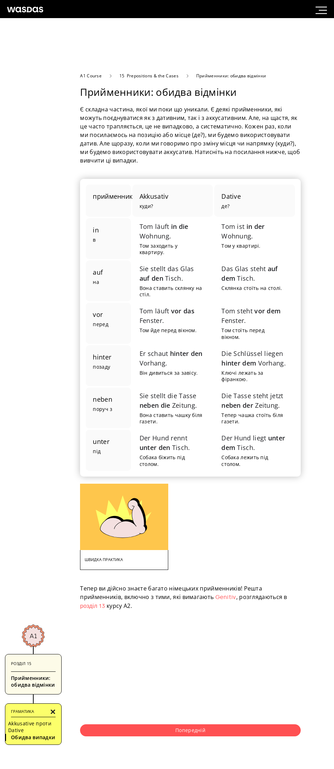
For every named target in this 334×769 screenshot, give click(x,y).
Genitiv (225, 597)
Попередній (190, 730)
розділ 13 (92, 606)
